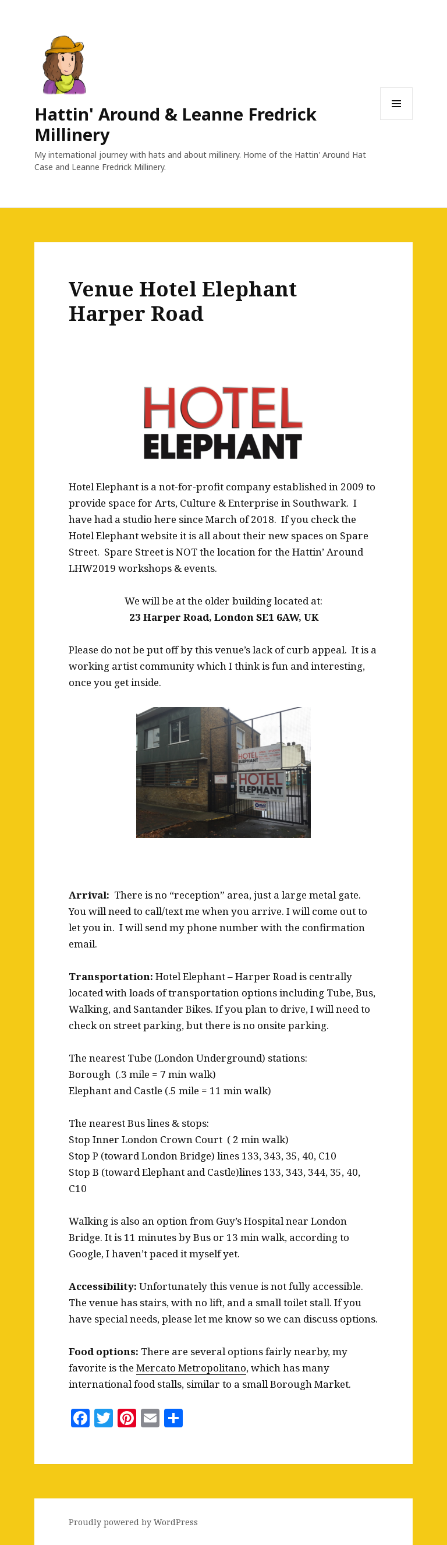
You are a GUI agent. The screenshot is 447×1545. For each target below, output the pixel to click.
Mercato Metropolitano (191, 1367)
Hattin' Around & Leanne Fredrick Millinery (175, 124)
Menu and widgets (397, 119)
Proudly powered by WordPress (133, 1522)
